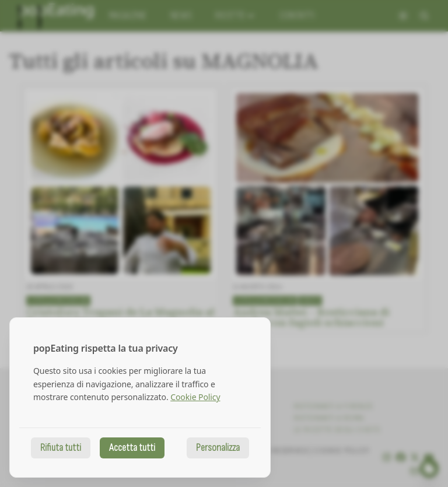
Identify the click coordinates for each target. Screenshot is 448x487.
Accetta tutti (132, 448)
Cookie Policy (195, 396)
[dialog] (140, 397)
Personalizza (218, 448)
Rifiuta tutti (60, 448)
